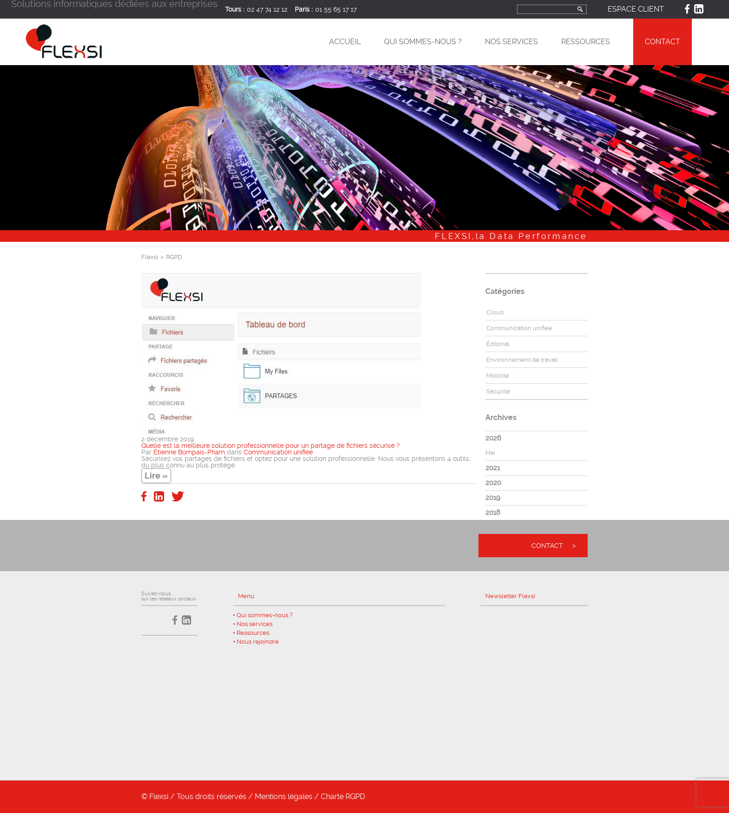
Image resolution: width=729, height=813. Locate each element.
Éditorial (498, 344)
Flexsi (149, 256)
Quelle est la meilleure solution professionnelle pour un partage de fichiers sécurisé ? (270, 445)
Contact (662, 41)
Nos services (511, 41)
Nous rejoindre (258, 642)
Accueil (345, 41)
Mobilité (497, 376)
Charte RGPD (343, 796)
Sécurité (498, 391)
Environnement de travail (522, 360)
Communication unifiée (278, 452)
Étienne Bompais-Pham (189, 452)
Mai (490, 453)
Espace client (636, 9)
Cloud (495, 312)
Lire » (156, 475)
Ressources (585, 41)
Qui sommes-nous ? (423, 41)
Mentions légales (283, 796)
